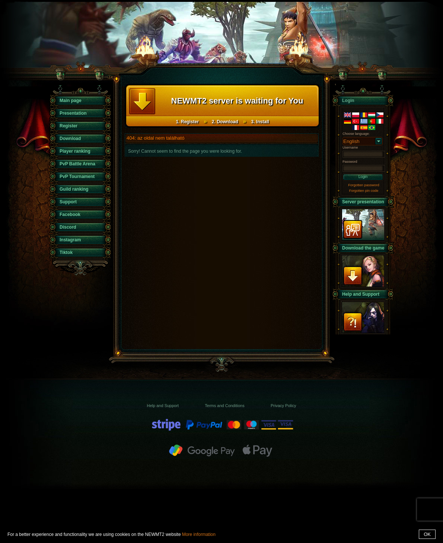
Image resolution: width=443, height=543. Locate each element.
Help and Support (360, 294)
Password (349, 161)
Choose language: (356, 134)
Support (68, 201)
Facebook (70, 214)
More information (199, 534)
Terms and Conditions (224, 405)
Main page (71, 100)
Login (362, 177)
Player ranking (75, 151)
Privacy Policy (283, 405)
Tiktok (66, 252)
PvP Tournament (77, 176)
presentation (363, 225)
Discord (68, 227)
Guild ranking (74, 189)
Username (350, 147)
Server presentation (363, 201)
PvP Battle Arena (77, 163)
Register (68, 125)
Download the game (363, 248)
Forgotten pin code (364, 190)
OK (427, 534)
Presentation (73, 113)
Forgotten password (363, 185)
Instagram (70, 239)
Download (70, 138)
